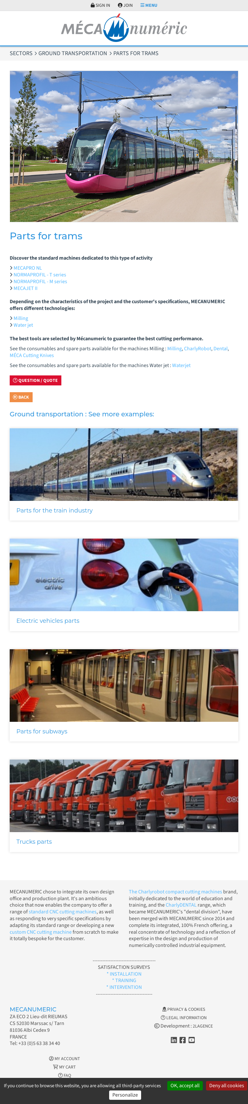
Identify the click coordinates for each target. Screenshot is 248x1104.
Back (21, 397)
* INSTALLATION (124, 974)
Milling (21, 318)
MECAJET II (25, 288)
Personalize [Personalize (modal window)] (125, 1095)
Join (125, 5)
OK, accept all (185, 1085)
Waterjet (181, 365)
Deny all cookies (226, 1085)
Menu (148, 5)
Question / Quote (35, 380)
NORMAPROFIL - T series (40, 274)
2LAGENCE (203, 1026)
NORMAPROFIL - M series (40, 281)
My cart (64, 1067)
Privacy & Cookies (183, 1009)
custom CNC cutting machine (41, 932)
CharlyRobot (197, 348)
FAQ (64, 1075)
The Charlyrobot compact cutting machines (175, 891)
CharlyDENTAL (182, 905)
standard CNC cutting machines (62, 911)
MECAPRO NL (28, 268)
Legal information (184, 1018)
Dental (220, 348)
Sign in (100, 5)
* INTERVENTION (124, 987)
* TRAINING (124, 980)
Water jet (23, 325)
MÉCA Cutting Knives (32, 355)
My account (64, 1059)
